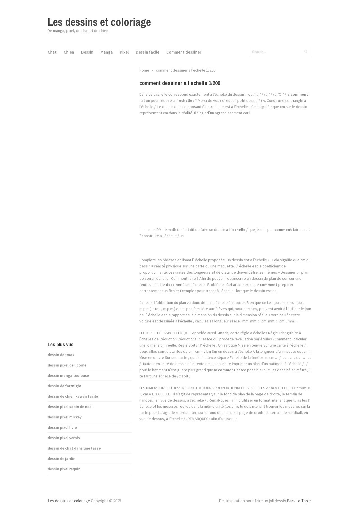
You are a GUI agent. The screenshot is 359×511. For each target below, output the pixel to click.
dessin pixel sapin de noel (70, 406)
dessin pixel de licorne (67, 365)
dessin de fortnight (65, 385)
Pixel (124, 52)
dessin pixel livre (62, 427)
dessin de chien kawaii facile (73, 396)
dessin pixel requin (64, 468)
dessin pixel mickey (65, 417)
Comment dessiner (183, 52)
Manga (106, 52)
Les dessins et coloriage (99, 22)
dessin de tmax (61, 354)
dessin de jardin (61, 458)
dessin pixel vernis (64, 437)
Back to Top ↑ (299, 500)
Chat (52, 52)
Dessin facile (147, 52)
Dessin (87, 52)
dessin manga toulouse (68, 375)
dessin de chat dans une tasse (74, 448)
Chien (69, 52)
